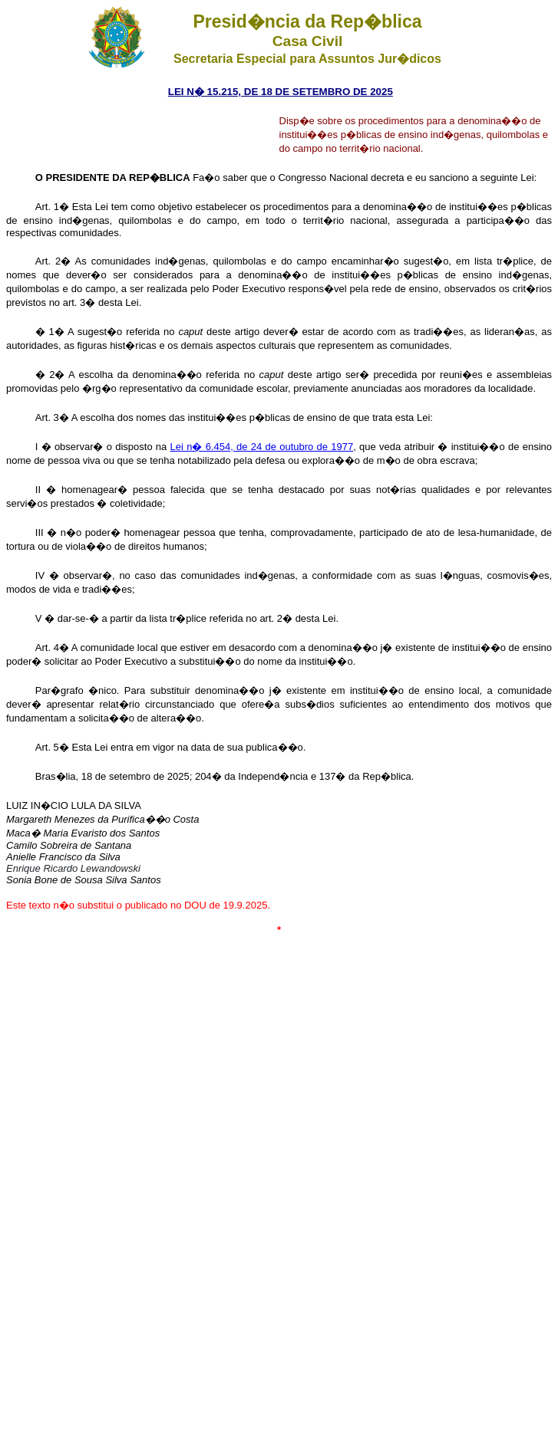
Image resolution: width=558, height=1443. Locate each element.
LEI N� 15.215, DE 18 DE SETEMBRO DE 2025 (280, 91)
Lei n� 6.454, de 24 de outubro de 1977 (262, 446)
